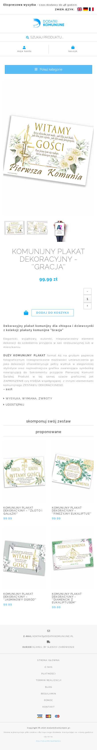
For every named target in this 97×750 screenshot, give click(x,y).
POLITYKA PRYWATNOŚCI (48, 741)
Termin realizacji (48, 680)
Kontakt (48, 707)
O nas (48, 667)
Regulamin (48, 693)
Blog (48, 687)
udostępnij (15, 404)
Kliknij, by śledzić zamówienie (53, 647)
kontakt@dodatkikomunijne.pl (53, 636)
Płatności (48, 673)
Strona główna (48, 660)
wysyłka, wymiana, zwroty (29, 398)
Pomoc (48, 700)
